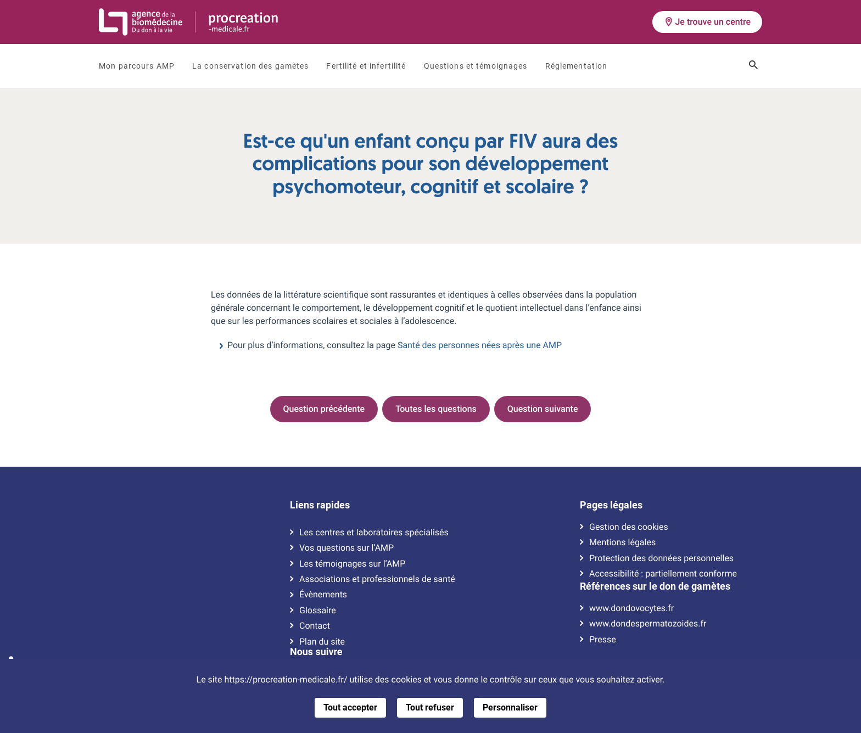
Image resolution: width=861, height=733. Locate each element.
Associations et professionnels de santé (377, 579)
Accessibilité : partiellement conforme (663, 574)
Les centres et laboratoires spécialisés (374, 533)
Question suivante (542, 409)
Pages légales (611, 505)
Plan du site (322, 642)
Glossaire (317, 611)
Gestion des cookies (628, 527)
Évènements (323, 595)
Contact (314, 626)
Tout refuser (430, 707)
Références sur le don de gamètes (655, 586)
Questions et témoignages (476, 65)
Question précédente (324, 409)
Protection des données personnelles (661, 558)
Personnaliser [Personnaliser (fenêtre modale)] (510, 707)
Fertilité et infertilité (366, 65)
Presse (602, 640)
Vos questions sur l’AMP (346, 548)
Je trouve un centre (707, 21)
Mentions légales (622, 542)
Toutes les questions (436, 409)
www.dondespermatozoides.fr (647, 624)
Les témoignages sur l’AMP (352, 564)
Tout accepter (350, 707)
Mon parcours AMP (137, 65)
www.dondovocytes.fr (631, 608)
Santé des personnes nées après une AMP (480, 345)
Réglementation (576, 65)
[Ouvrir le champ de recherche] (753, 66)
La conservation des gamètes (250, 65)
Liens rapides (320, 505)
